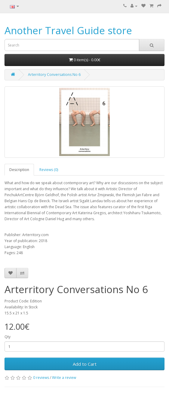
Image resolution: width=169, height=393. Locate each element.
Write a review (64, 377)
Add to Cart (85, 364)
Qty (8, 336)
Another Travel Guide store (68, 30)
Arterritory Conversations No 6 (54, 74)
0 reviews (41, 377)
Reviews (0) (48, 169)
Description (19, 169)
